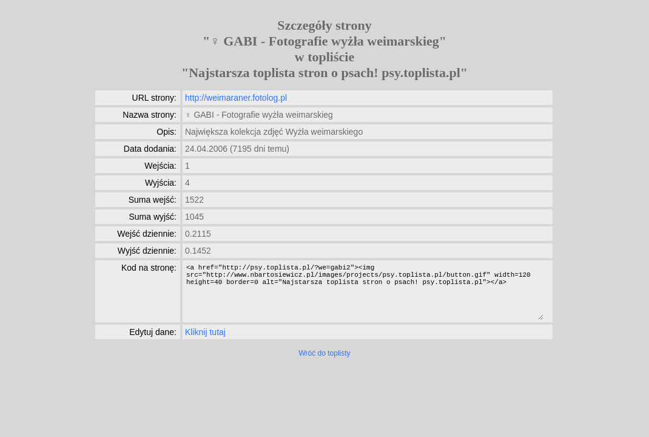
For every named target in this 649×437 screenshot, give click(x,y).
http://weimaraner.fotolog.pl (236, 98)
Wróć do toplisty (324, 353)
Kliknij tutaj (205, 332)
